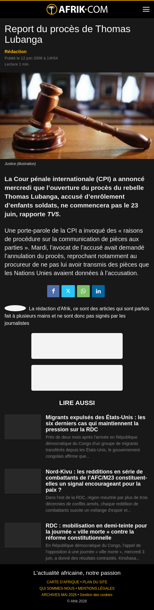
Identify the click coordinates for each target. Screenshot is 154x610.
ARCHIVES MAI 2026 (59, 595)
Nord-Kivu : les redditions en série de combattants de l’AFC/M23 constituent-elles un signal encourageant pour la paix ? (96, 481)
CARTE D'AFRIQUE (63, 582)
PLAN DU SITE (94, 582)
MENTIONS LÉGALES (96, 588)
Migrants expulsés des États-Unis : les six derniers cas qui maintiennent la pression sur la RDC (95, 423)
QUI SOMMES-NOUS (57, 588)
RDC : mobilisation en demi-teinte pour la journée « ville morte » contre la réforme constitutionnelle (96, 532)
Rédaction (16, 51)
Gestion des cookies (96, 595)
